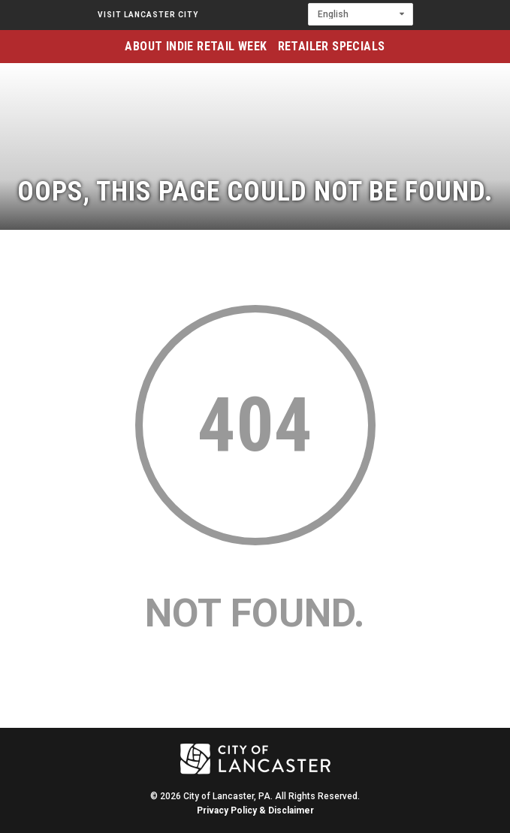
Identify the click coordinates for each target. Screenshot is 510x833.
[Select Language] (360, 14)
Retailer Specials (331, 46)
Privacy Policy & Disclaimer (255, 810)
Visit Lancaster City (148, 15)
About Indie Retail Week (196, 46)
